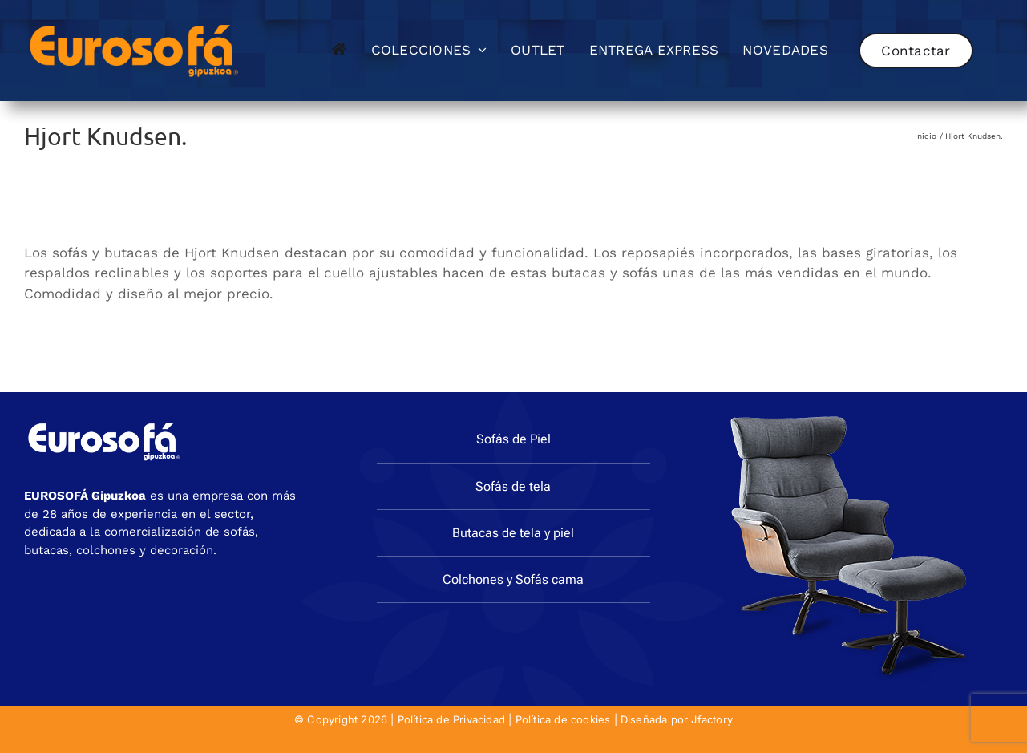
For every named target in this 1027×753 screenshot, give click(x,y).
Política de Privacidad (451, 719)
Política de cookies (563, 719)
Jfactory (712, 719)
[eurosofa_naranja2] (134, 22)
